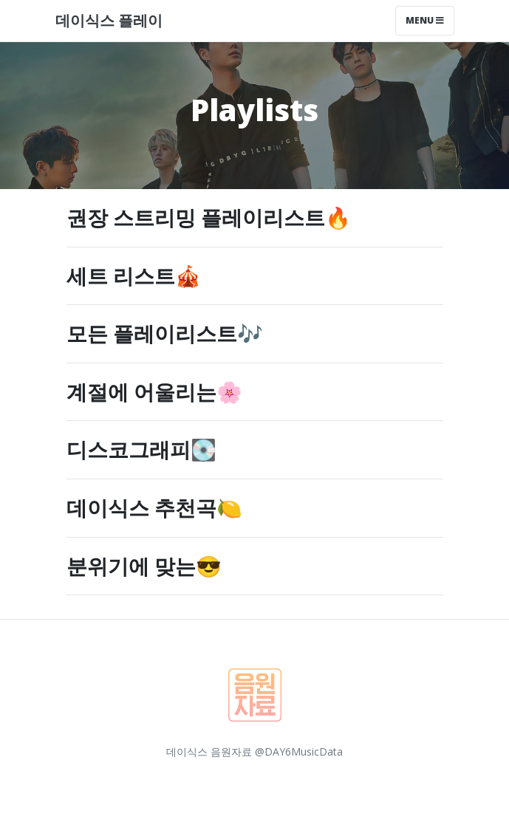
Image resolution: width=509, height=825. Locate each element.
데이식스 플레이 (109, 20)
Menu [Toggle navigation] (425, 20)
